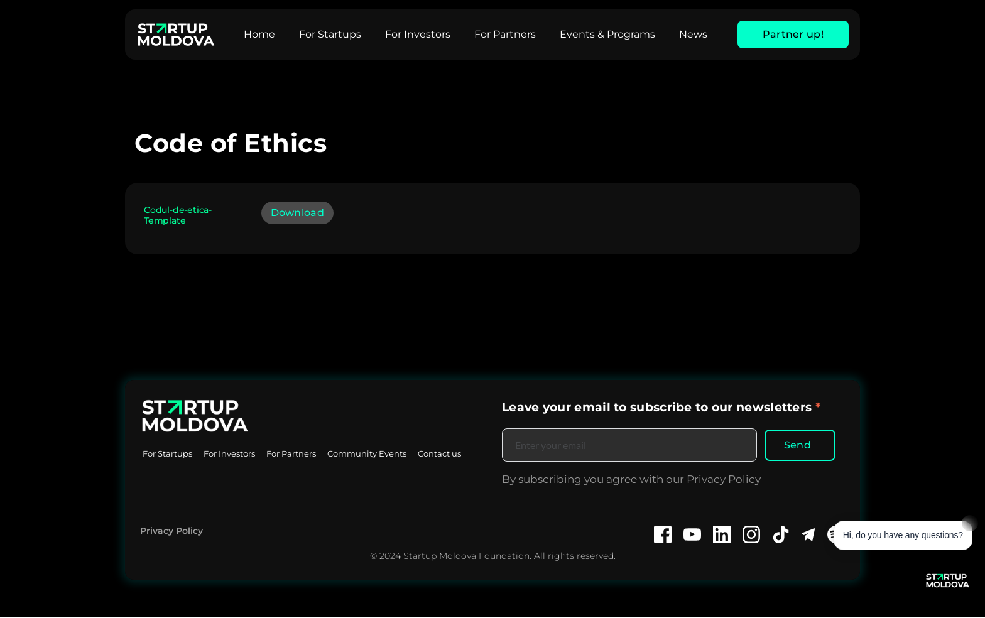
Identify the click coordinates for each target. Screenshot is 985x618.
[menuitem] (259, 34)
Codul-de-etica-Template (178, 215)
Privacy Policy (171, 531)
